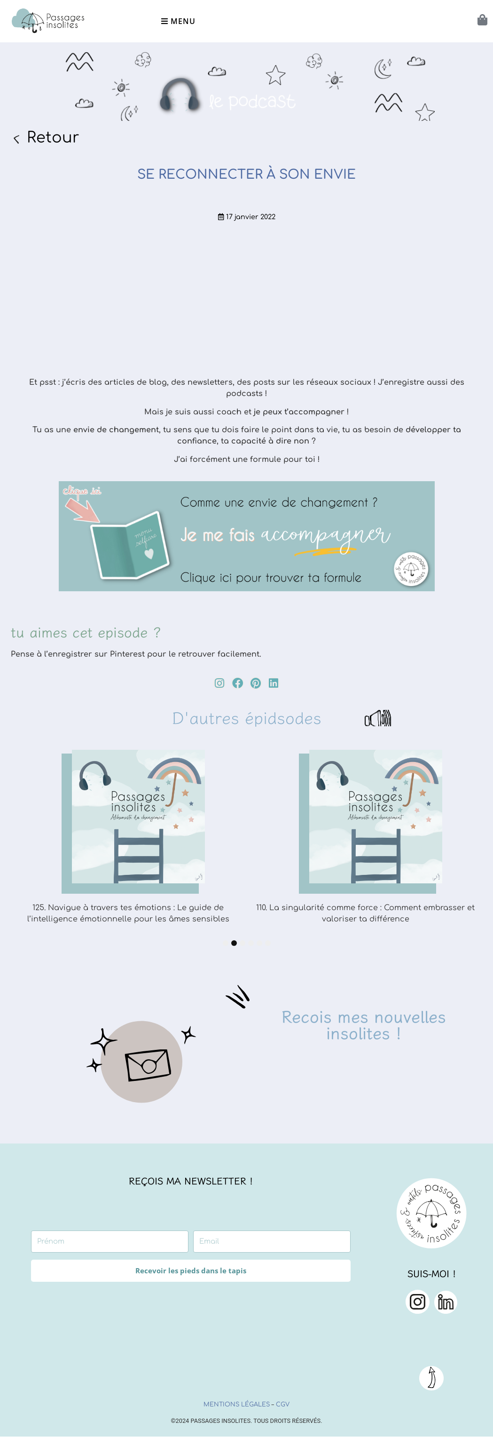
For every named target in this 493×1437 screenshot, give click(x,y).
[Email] (272, 1242)
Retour (53, 137)
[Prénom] (109, 1242)
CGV (283, 1404)
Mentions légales (236, 1404)
